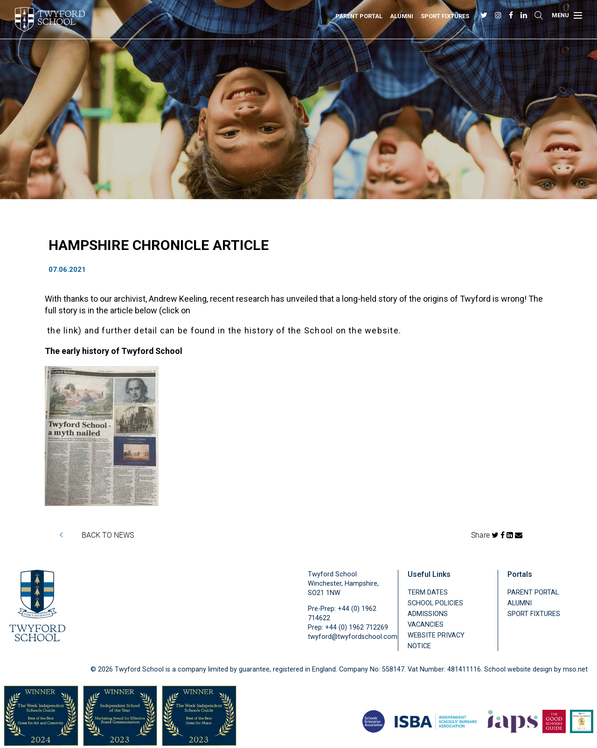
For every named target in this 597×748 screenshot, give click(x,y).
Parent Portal (358, 16)
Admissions (428, 614)
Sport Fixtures (445, 16)
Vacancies (426, 625)
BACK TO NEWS (108, 535)
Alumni (401, 16)
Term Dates (428, 592)
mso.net (575, 669)
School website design (518, 669)
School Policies (435, 603)
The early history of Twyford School (113, 351)
